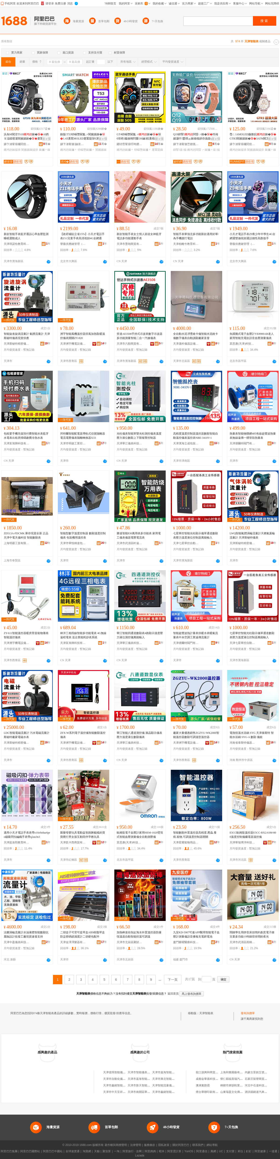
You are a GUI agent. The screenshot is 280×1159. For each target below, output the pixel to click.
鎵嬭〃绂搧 (212, 149)
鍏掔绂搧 (179, 149)
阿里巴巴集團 (9, 1151)
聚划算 (106, 1151)
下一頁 (173, 979)
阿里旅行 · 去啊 (132, 1151)
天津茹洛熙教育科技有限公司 (16, 842)
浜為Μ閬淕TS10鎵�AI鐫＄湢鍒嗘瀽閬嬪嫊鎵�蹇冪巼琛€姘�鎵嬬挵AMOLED (26, 137)
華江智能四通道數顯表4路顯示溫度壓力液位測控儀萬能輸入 (140, 635)
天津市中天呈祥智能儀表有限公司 (124, 1092)
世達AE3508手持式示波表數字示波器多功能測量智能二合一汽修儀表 (139, 336)
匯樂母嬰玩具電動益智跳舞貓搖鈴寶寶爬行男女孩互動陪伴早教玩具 (82, 834)
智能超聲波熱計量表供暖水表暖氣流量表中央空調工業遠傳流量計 (195, 635)
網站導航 (212, 1145)
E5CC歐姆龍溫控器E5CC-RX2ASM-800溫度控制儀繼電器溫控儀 (253, 834)
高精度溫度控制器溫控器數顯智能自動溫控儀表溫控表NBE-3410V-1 (195, 435)
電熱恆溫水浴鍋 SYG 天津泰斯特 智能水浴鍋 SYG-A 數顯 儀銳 (252, 735)
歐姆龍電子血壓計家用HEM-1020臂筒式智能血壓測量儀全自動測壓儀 (140, 834)
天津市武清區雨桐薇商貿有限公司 (242, 942)
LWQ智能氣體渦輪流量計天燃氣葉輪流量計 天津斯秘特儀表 (252, 535)
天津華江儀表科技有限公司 (129, 443)
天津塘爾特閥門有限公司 (242, 443)
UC (221, 1151)
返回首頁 (173, 993)
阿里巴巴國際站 (30, 1151)
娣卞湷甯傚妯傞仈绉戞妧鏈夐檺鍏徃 (73, 144)
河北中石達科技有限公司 (260, 1085)
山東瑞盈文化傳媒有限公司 (237, 1092)
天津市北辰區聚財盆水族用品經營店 (129, 942)
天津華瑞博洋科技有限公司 (242, 842)
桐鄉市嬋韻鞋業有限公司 (235, 1085)
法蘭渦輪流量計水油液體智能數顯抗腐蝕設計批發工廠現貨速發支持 (26, 934)
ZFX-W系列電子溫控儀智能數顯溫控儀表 (82, 735)
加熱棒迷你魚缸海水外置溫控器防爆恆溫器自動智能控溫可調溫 (139, 934)
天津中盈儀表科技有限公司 (16, 942)
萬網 (213, 1151)
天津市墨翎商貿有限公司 (129, 244)
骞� (46, 144)
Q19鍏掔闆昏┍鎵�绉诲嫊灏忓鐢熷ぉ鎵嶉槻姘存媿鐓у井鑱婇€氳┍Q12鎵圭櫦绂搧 (195, 137)
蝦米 (161, 1151)
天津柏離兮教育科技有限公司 (186, 244)
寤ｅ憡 (46, 138)
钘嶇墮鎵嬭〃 (86, 149)
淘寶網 (87, 1151)
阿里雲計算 (174, 1151)
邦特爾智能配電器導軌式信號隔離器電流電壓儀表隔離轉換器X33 (82, 435)
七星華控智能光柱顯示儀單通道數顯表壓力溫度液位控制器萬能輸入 (195, 535)
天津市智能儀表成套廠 (142, 1072)
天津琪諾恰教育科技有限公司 (16, 244)
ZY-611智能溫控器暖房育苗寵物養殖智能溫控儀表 (26, 635)
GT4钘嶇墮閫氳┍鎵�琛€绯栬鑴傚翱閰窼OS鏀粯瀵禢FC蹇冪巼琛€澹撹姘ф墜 (139, 137)
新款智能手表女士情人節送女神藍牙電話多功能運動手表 (139, 236)
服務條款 (149, 1145)
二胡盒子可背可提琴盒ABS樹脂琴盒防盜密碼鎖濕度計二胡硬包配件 (82, 934)
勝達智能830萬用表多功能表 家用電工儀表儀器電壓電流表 (139, 535)
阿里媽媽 (150, 1151)
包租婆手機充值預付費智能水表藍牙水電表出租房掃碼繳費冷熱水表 (26, 435)
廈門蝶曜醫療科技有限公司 (186, 942)
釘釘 (249, 1151)
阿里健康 (260, 1151)
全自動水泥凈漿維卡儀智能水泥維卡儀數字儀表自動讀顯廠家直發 (195, 336)
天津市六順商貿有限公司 (129, 343)
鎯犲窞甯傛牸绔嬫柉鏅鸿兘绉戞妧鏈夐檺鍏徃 (129, 144)
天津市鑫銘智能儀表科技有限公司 (124, 1085)
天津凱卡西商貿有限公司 (73, 842)
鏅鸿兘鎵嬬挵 (12, 149)
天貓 (97, 1151)
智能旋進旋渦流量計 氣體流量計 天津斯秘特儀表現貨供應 (27, 336)
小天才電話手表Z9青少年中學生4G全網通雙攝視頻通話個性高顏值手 (252, 236)
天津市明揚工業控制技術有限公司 (73, 443)
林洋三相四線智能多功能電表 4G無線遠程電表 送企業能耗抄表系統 (83, 635)
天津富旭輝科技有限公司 (16, 443)
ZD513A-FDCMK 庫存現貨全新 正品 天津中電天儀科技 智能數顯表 (26, 535)
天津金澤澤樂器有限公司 (73, 942)
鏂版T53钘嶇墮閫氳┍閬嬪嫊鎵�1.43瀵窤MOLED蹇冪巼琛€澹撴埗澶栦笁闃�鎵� (82, 137)
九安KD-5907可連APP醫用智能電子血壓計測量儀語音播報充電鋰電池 (196, 934)
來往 (240, 1151)
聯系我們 (197, 1145)
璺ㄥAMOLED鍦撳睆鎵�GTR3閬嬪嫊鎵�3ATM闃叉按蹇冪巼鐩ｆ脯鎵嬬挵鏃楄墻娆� (253, 137)
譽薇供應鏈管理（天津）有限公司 (73, 244)
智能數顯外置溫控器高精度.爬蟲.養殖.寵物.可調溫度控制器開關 (195, 834)
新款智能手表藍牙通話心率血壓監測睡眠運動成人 (26, 236)
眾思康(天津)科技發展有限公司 (242, 343)
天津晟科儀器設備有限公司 (186, 343)
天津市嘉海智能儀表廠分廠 (144, 1079)
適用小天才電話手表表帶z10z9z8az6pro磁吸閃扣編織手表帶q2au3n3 (27, 834)
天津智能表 (206, 1013)
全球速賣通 (73, 1151)
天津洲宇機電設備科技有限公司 (73, 343)
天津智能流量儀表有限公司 (169, 1085)
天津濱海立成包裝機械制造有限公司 (186, 443)
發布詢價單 (248, 1013)
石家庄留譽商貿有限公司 (260, 1079)
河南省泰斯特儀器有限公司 (242, 742)
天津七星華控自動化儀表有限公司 (186, 543)
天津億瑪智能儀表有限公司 (120, 1072)
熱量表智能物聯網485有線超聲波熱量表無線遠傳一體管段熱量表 (253, 435)
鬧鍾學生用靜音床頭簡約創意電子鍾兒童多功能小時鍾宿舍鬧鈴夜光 (252, 934)
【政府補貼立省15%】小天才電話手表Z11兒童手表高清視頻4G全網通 (82, 236)
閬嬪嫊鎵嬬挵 (29, 149)
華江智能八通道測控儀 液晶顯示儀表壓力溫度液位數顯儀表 (139, 735)
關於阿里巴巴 (180, 1145)
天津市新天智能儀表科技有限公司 (149, 1085)
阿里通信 (201, 1151)
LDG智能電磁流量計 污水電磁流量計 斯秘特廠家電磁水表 (26, 735)
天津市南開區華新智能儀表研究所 (149, 1092)
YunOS (188, 1151)
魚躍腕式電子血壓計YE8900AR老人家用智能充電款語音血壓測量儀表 (252, 336)
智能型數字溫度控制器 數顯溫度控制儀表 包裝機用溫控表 (83, 535)
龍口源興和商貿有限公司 (211, 1072)
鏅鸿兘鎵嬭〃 (68, 149)
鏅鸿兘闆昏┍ (195, 149)
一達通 (273, 1151)
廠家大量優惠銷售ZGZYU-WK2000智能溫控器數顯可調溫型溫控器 (196, 735)
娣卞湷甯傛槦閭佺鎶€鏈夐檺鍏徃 (16, 144)
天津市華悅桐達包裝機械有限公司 (73, 543)
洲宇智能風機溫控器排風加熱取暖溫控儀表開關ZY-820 (82, 336)
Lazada (139, 1155)
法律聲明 (135, 1145)
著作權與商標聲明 (116, 1145)
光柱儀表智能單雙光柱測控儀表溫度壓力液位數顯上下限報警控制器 (139, 435)
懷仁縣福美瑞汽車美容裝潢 (237, 1079)
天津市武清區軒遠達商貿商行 (129, 543)
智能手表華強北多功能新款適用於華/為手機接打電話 (196, 236)
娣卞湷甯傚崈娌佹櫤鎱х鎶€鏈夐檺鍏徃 (186, 144)
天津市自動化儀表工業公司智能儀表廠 (127, 1079)
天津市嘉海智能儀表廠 (166, 1072)
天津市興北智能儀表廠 (166, 1079)
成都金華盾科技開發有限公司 (214, 1079)
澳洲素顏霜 (203, 1085)
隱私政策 (163, 1145)
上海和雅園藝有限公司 (234, 1072)
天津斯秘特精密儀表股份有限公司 (16, 343)
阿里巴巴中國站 (53, 1151)
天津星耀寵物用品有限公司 (186, 842)
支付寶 (230, 1151)
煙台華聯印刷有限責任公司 (212, 1092)
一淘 (116, 1151)
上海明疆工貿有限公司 (16, 543)
